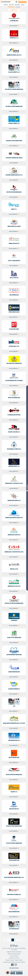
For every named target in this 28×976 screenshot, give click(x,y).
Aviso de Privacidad (14, 956)
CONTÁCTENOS (11, 4)
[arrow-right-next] (18, 940)
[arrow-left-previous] (10, 940)
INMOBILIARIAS (17, 4)
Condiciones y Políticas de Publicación (14, 951)
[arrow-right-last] (22, 940)
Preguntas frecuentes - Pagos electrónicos (14, 960)
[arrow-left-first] (6, 940)
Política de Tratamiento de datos (14, 953)
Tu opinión (27, 487)
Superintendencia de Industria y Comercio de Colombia (14, 962)
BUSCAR (6, 4)
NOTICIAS (22, 4)
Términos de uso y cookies (14, 958)
